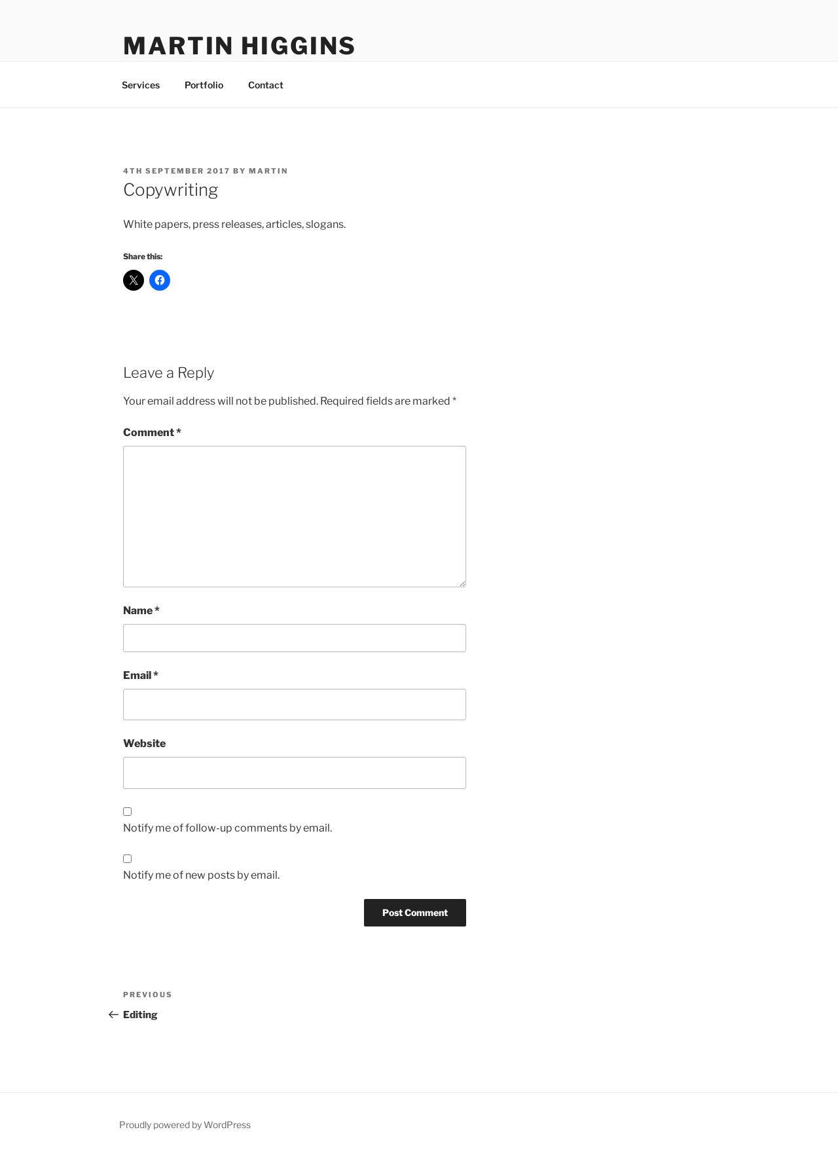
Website (144, 743)
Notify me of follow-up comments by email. (227, 828)
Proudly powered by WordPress (185, 1124)
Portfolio (204, 84)
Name (141, 610)
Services (141, 84)
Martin (268, 170)
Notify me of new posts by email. (201, 875)
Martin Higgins (240, 45)
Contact (265, 84)
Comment (152, 432)
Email (140, 675)
